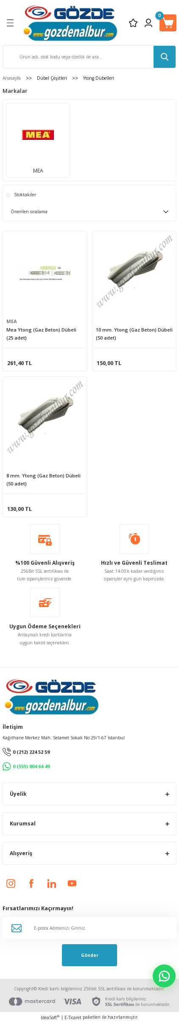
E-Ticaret (72, 1017)
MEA (11, 321)
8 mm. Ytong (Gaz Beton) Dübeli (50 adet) (43, 479)
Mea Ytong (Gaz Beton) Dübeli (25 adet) (41, 333)
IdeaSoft (50, 1017)
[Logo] (70, 22)
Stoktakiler (25, 195)
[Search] (89, 57)
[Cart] (167, 22)
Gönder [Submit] (89, 955)
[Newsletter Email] (89, 928)
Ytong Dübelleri (98, 78)
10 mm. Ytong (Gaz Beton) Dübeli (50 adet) (134, 333)
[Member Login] (148, 23)
